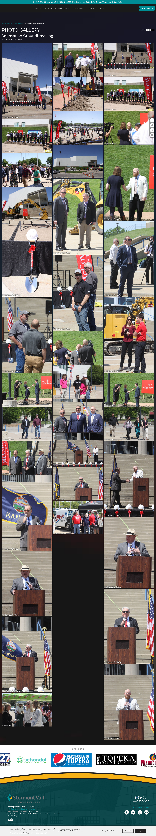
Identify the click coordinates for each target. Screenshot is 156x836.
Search (134, 8)
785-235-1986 (33, 811)
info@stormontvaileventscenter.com (21, 809)
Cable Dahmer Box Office (57, 8)
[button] (147, 30)
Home (4, 23)
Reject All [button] (128, 831)
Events (38, 8)
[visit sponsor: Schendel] (43, 760)
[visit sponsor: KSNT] (17, 760)
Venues (92, 8)
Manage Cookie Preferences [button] (110, 831)
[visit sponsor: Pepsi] (83, 760)
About (102, 8)
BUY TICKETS (147, 8)
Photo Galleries (18, 23)
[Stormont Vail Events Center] (15, 8)
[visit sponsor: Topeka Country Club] (128, 759)
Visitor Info (78, 8)
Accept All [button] (140, 831)
